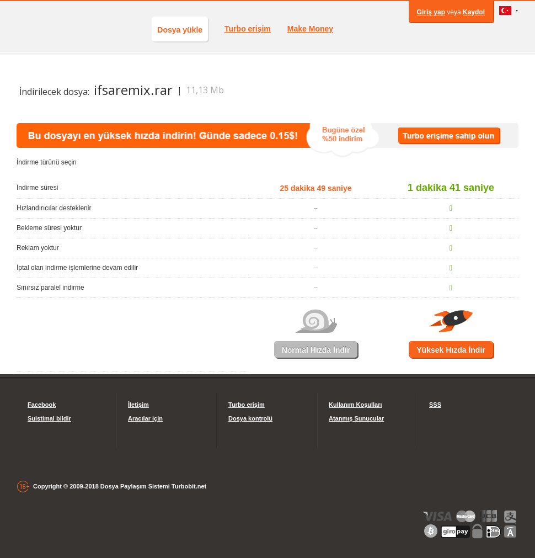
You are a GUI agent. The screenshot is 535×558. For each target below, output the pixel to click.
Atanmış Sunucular (356, 418)
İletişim (138, 404)
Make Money (310, 28)
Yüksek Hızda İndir (450, 350)
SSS (435, 404)
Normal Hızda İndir (316, 350)
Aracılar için (145, 418)
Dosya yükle (179, 29)
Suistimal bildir (49, 418)
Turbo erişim (247, 28)
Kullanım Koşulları (355, 404)
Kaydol (474, 12)
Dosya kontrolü (250, 418)
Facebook (42, 404)
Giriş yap (431, 12)
